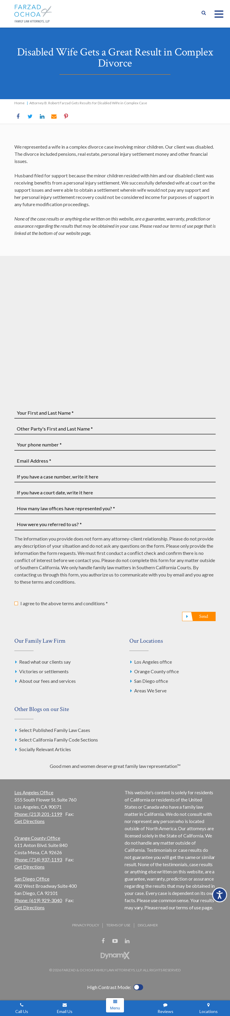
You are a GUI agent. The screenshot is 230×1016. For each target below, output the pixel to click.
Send (203, 616)
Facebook (18, 117)
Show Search (203, 14)
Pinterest (66, 117)
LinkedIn (42, 117)
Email (54, 117)
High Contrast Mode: (109, 987)
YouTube (115, 941)
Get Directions (29, 821)
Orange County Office (37, 838)
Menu (115, 1008)
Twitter (30, 117)
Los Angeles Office (33, 792)
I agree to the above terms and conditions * (64, 603)
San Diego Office (31, 878)
